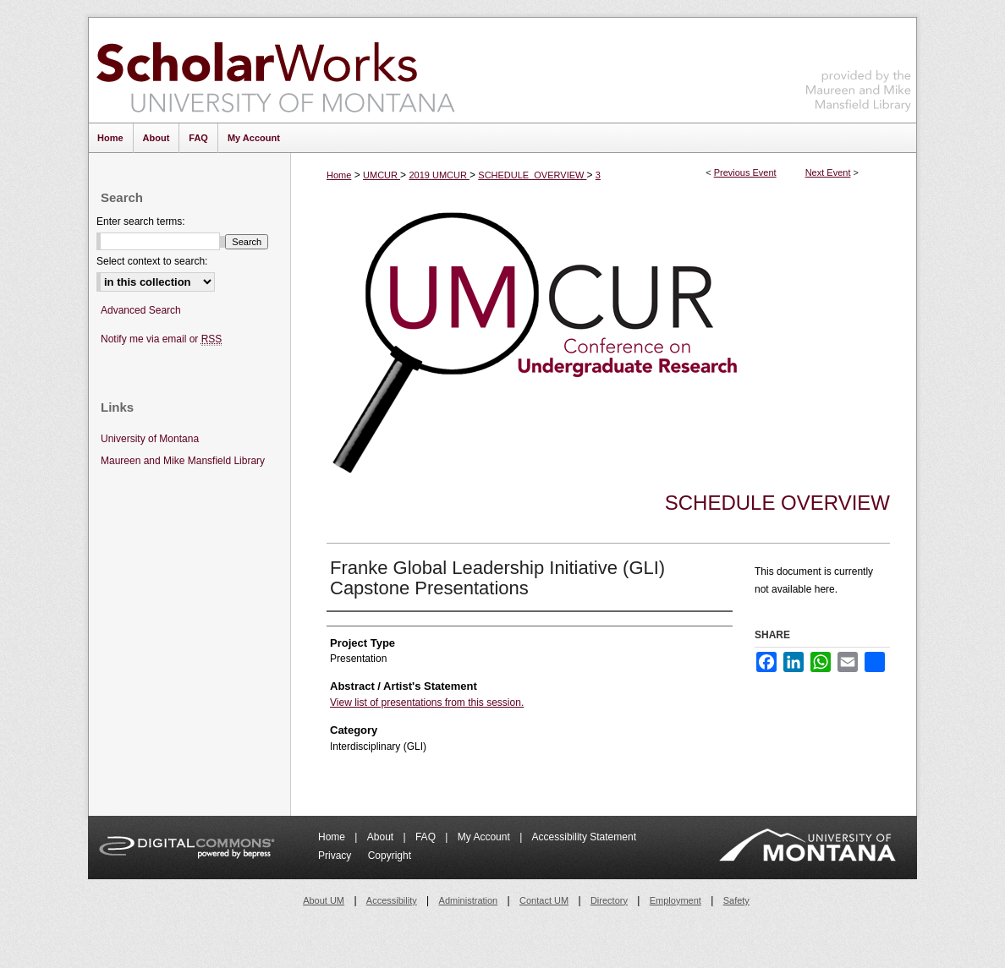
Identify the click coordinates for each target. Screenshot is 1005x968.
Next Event (828, 172)
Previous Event (745, 172)
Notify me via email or (161, 339)
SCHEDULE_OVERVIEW (532, 175)
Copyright (389, 855)
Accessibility (391, 900)
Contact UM (543, 900)
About (382, 837)
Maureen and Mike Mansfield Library (858, 67)
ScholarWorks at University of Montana (275, 70)
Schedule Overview (777, 502)
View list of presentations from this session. (427, 702)
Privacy (336, 855)
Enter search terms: (140, 221)
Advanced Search (141, 310)
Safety (736, 900)
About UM (323, 900)
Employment (675, 900)
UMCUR (381, 175)
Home (339, 175)
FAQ (426, 837)
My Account (485, 837)
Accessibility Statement (584, 837)
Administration (468, 900)
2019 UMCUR (439, 175)
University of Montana (150, 439)
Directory (609, 900)
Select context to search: (151, 261)
